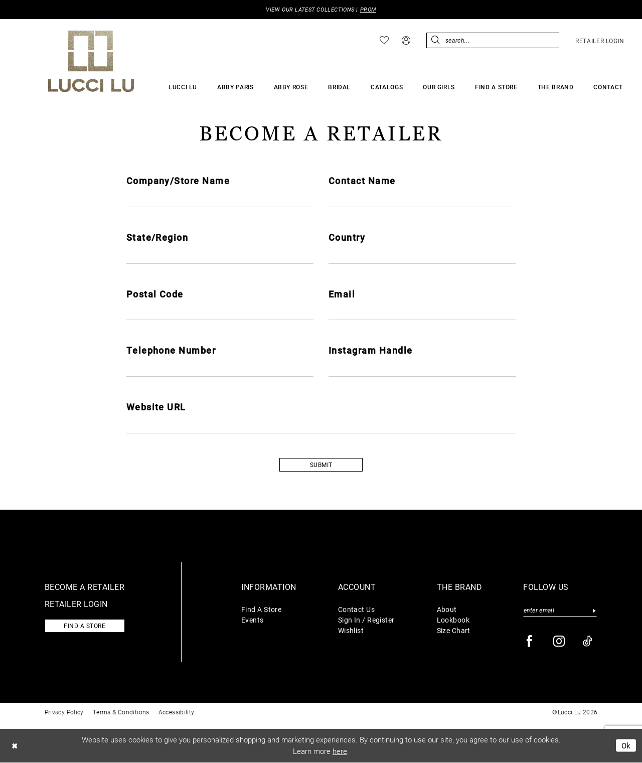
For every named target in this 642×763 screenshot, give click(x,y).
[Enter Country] (422, 255)
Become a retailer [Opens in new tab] (85, 587)
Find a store (85, 627)
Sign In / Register (366, 620)
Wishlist (351, 631)
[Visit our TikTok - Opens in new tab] (588, 642)
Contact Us (356, 610)
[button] (406, 40)
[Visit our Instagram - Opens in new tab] (559, 642)
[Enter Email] (422, 311)
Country (347, 237)
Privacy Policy (64, 712)
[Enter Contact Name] (422, 198)
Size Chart (453, 631)
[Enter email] (560, 610)
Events (252, 620)
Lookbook (453, 620)
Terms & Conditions (121, 712)
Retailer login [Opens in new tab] (76, 604)
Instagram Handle (371, 351)
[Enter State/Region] (219, 255)
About (447, 610)
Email (342, 294)
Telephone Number (171, 351)
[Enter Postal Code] (219, 311)
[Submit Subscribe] (594, 610)
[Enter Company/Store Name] (219, 198)
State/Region (157, 237)
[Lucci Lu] (91, 61)
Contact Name (362, 181)
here (340, 752)
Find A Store (261, 610)
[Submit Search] (435, 40)
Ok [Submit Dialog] (626, 746)
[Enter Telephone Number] (219, 368)
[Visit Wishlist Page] (384, 40)
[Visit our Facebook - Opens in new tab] (530, 642)
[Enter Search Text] (492, 40)
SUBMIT (321, 466)
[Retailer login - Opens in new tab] (600, 41)
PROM (368, 10)
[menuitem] (384, 40)
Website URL (156, 407)
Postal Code (155, 294)
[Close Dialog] (14, 746)
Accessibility (176, 712)
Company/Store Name (178, 181)
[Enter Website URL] (321, 425)
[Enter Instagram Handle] (422, 368)
